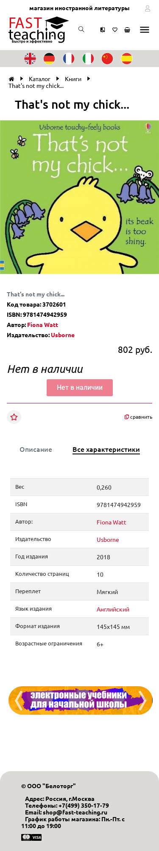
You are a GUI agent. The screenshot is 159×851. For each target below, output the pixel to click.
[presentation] (18, 700)
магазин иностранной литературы (79, 7)
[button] (151, 125)
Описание (36, 449)
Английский (113, 609)
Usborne (63, 334)
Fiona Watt (42, 324)
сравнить (138, 417)
